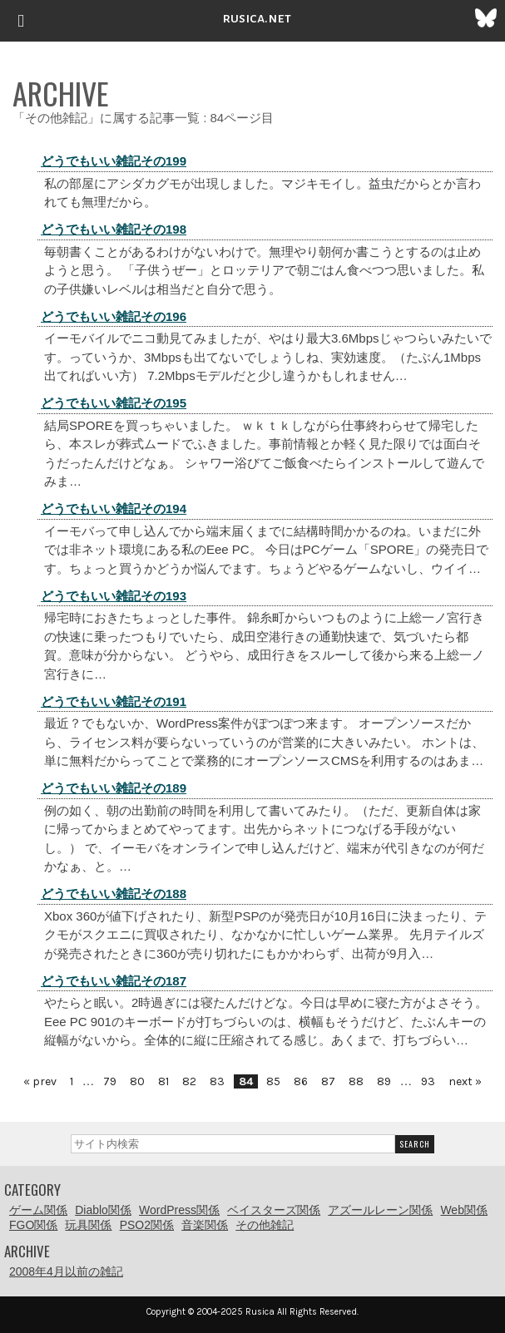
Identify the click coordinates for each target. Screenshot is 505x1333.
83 (217, 1081)
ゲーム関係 (38, 1210)
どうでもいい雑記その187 (113, 981)
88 (356, 1081)
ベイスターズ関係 (273, 1210)
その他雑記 (264, 1225)
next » (465, 1081)
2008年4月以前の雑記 (66, 1271)
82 (189, 1081)
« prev (40, 1081)
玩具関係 (88, 1225)
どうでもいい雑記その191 (113, 701)
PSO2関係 (147, 1225)
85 (273, 1081)
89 (384, 1081)
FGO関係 (33, 1225)
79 (109, 1081)
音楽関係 (204, 1225)
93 (428, 1081)
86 (301, 1081)
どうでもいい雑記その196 (113, 316)
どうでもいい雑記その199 (113, 161)
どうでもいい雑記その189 (113, 788)
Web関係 (464, 1210)
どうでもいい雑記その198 (113, 229)
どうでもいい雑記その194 (113, 508)
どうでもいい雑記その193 (113, 596)
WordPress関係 (179, 1210)
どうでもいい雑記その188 (113, 893)
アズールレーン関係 (380, 1210)
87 (328, 1081)
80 (137, 1081)
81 (163, 1081)
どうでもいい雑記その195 (113, 403)
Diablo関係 (103, 1210)
